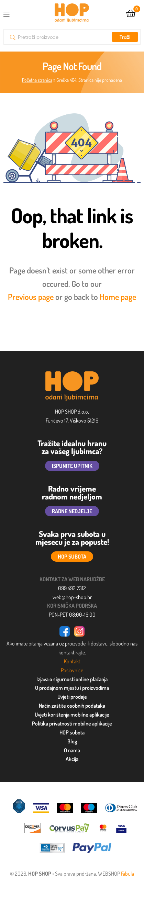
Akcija (72, 758)
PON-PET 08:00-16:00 (72, 614)
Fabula (127, 873)
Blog (72, 741)
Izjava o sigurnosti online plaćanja (72, 679)
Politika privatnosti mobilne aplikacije (72, 723)
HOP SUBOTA (72, 556)
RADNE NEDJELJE (72, 511)
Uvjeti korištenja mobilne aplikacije (72, 714)
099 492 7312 (72, 588)
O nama (72, 750)
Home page (118, 296)
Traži (125, 37)
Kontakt (72, 661)
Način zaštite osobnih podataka (72, 705)
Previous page (31, 296)
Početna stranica (37, 80)
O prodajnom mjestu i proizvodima (72, 687)
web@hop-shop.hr (72, 597)
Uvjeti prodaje (72, 696)
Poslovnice (72, 670)
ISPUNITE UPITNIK (72, 465)
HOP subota (72, 732)
